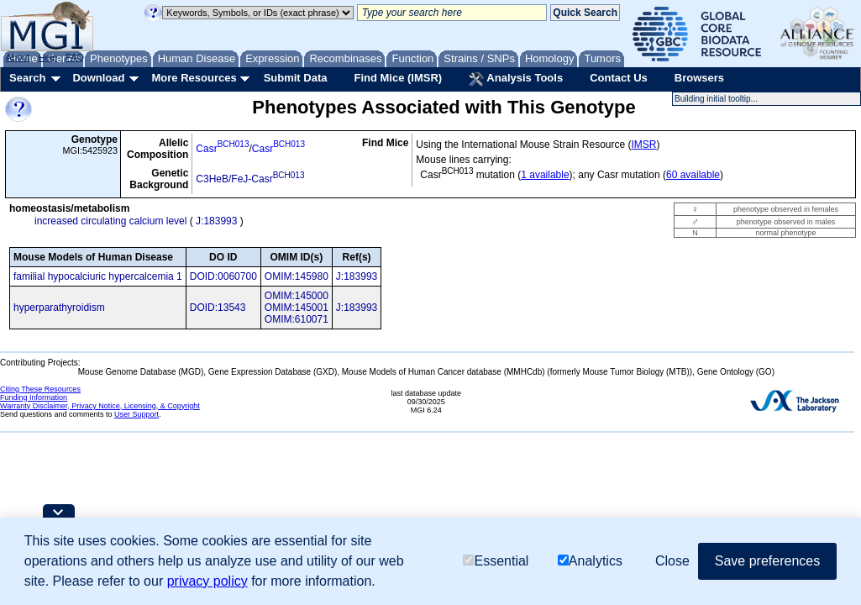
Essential (495, 561)
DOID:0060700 (223, 276)
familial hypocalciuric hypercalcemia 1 (97, 276)
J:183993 (216, 221)
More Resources (193, 77)
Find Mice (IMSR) (398, 77)
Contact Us (619, 77)
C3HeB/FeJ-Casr (250, 179)
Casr (222, 149)
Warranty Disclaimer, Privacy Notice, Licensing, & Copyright (100, 406)
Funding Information (33, 397)
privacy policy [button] (207, 581)
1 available (545, 175)
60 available (693, 175)
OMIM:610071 (296, 319)
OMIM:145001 (296, 307)
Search (27, 77)
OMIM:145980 (296, 276)
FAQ (75, 57)
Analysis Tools (516, 79)
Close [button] (672, 561)
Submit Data (296, 77)
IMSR (643, 144)
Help (47, 57)
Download (98, 77)
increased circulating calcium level (110, 221)
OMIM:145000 (296, 296)
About (18, 57)
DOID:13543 (218, 307)
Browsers (699, 77)
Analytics (590, 561)
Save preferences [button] (767, 561)
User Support (136, 414)
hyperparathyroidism (59, 307)
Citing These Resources (40, 389)
